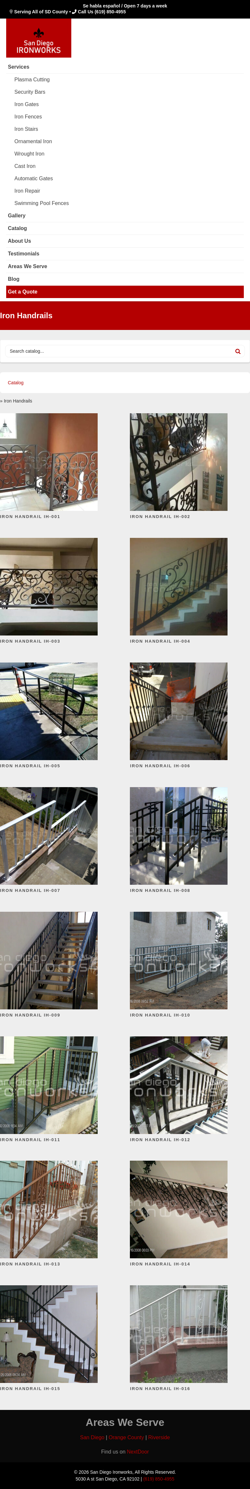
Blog (14, 279)
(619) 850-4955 (110, 11)
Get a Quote (22, 291)
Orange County (126, 1437)
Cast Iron (24, 166)
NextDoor (138, 1452)
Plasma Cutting (32, 79)
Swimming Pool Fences (41, 203)
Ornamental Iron (33, 141)
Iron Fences (28, 116)
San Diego (92, 1437)
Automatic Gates (33, 178)
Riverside (159, 1437)
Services (18, 67)
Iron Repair (27, 191)
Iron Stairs (26, 129)
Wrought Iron (29, 154)
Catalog (17, 228)
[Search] (237, 351)
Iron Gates (26, 104)
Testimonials (23, 253)
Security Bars (29, 92)
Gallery (16, 215)
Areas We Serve (27, 266)
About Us (19, 241)
